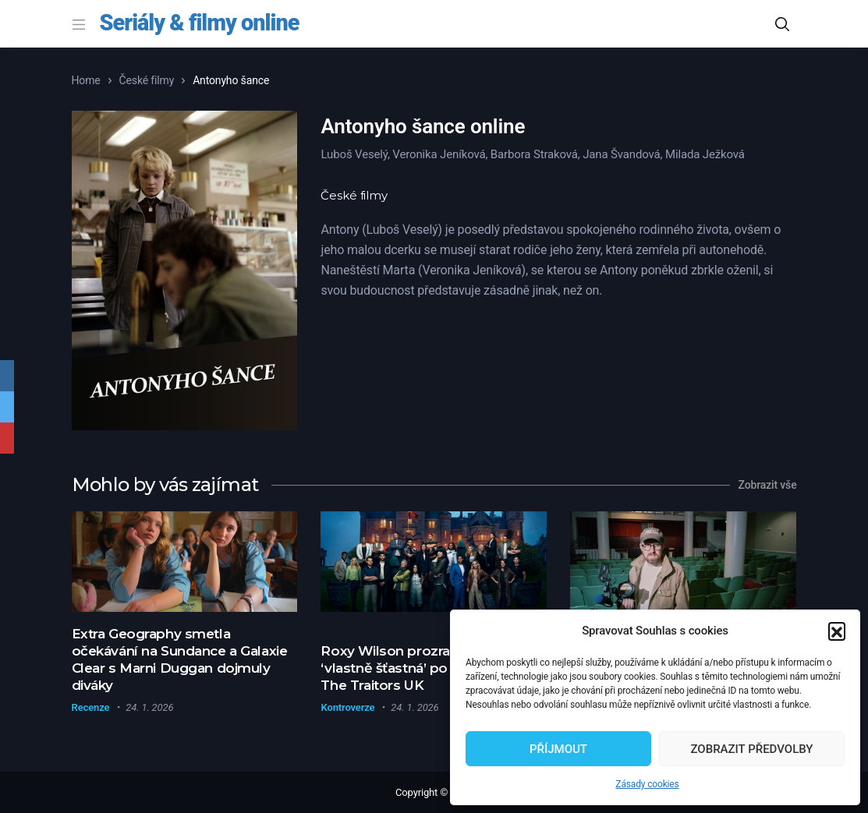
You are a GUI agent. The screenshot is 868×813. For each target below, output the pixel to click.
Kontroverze (347, 707)
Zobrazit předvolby (751, 749)
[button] (837, 630)
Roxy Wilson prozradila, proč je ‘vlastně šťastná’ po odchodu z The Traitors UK (422, 668)
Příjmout (558, 749)
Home (86, 80)
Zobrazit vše (768, 485)
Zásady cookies (646, 784)
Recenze (91, 707)
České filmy (147, 80)
